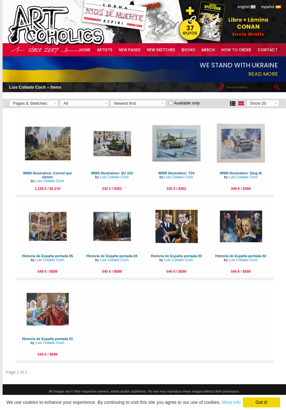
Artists (104, 50)
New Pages (129, 50)
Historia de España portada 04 (111, 256)
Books (188, 50)
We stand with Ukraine (239, 65)
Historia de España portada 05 (47, 256)
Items (56, 87)
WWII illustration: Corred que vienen (47, 175)
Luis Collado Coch (27, 87)
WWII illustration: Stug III (241, 173)
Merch (208, 50)
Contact (268, 50)
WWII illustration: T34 (176, 173)
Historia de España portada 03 (176, 256)
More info (231, 402)
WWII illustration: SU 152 (112, 173)
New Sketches (161, 50)
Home (85, 50)
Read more (263, 74)
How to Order (236, 50)
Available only (187, 103)
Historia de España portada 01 (47, 339)
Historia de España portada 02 (240, 256)
